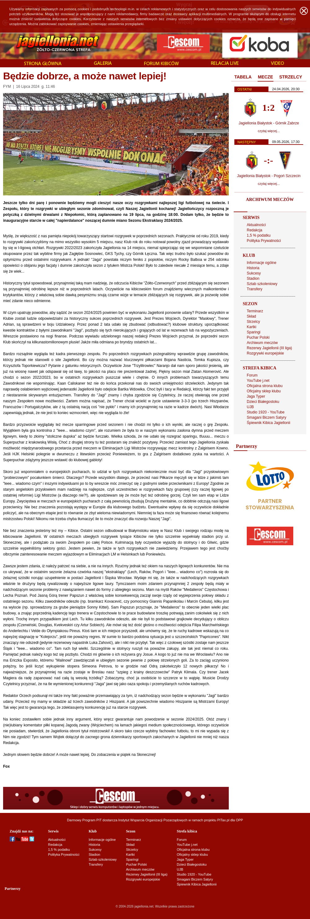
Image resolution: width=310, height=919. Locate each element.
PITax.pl (223, 820)
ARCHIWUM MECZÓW (270, 199)
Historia (253, 268)
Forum (252, 375)
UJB (250, 407)
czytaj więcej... (269, 131)
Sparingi (253, 332)
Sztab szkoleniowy (262, 284)
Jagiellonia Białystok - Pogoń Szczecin (269, 176)
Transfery (254, 289)
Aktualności (256, 225)
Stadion (253, 278)
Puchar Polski (258, 337)
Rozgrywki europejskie (265, 353)
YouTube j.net (258, 380)
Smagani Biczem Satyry (266, 417)
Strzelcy (253, 321)
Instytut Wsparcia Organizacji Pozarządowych (153, 820)
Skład (251, 316)
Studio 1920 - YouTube (266, 412)
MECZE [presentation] (265, 76)
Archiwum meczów (262, 343)
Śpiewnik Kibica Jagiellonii (268, 423)
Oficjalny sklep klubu (264, 391)
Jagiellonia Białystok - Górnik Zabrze (269, 123)
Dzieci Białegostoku (263, 401)
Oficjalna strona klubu (264, 386)
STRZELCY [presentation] (290, 76)
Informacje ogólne (261, 263)
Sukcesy (254, 273)
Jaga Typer (256, 396)
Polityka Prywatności (264, 241)
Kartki (251, 327)
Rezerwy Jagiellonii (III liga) (269, 348)
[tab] (243, 77)
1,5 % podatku (259, 235)
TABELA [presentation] (243, 76)
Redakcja (254, 230)
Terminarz (255, 311)
